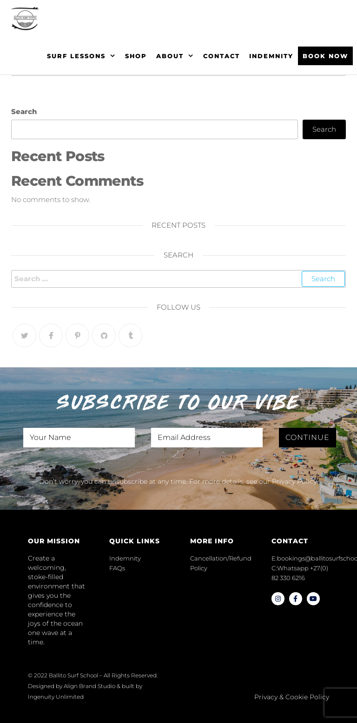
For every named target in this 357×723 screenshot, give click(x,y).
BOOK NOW (325, 56)
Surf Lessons (76, 56)
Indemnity (271, 56)
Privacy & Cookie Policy (291, 697)
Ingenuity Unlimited (56, 696)
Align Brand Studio (89, 685)
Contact (221, 56)
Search (24, 111)
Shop (136, 56)
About (170, 56)
